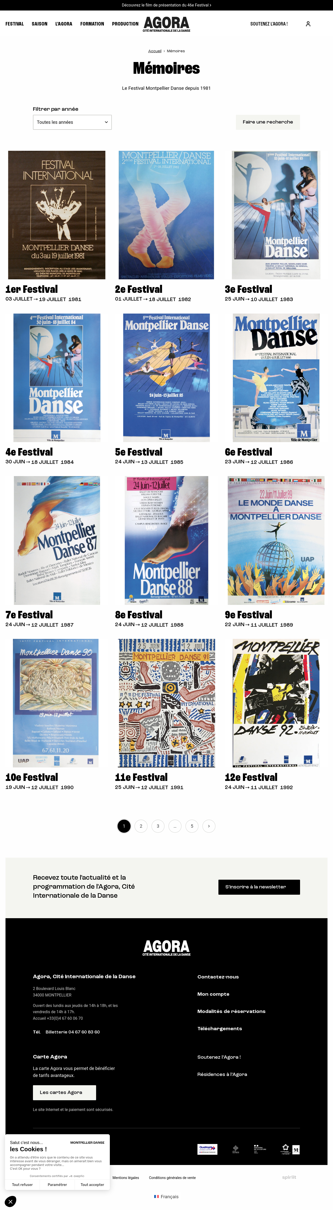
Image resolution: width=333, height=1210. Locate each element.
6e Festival (248, 453)
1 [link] (124, 826)
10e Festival (31, 778)
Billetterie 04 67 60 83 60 (73, 1032)
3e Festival (248, 290)
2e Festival (138, 290)
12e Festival (251, 778)
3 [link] (158, 826)
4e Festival (29, 453)
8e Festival (138, 615)
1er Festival (31, 290)
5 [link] (192, 826)
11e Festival (141, 778)
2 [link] (141, 826)
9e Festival (248, 615)
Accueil (155, 51)
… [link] (174, 826)
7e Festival (29, 615)
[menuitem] (269, 24)
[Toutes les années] (72, 122)
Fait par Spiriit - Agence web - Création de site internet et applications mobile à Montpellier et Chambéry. (289, 1177)
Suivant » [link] (208, 826)
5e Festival (138, 453)
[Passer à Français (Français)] (166, 1196)
